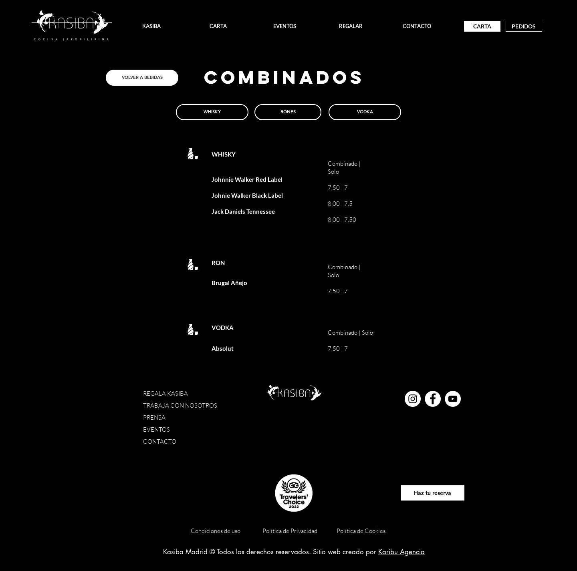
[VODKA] (365, 112)
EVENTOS (156, 429)
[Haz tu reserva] (432, 493)
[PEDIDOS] (524, 26)
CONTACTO (159, 441)
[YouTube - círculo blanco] (453, 399)
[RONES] (287, 112)
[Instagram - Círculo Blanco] (413, 399)
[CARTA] (482, 26)
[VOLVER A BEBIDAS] (142, 78)
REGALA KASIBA (166, 393)
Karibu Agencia (401, 551)
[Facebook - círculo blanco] (433, 399)
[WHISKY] (212, 112)
